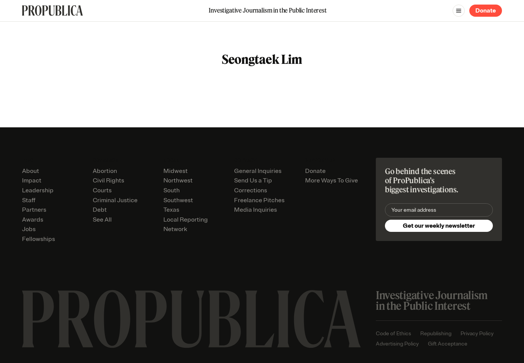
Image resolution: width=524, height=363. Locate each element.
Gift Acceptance (447, 344)
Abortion (105, 171)
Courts (102, 190)
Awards (32, 220)
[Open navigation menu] (459, 11)
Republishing (435, 333)
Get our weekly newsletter (439, 226)
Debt (100, 210)
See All (102, 220)
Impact (31, 180)
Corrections (250, 190)
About (30, 171)
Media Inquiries (255, 210)
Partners (34, 210)
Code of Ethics (393, 333)
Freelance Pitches (259, 200)
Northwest (178, 180)
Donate (485, 10)
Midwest (175, 171)
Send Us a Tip (253, 180)
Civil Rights (108, 180)
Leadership (38, 190)
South (171, 190)
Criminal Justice (115, 200)
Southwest (178, 200)
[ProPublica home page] (191, 319)
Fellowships (38, 239)
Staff (28, 200)
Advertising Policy (397, 344)
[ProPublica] (52, 10)
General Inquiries (258, 171)
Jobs (29, 229)
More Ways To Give (331, 180)
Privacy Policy (477, 333)
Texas (171, 210)
